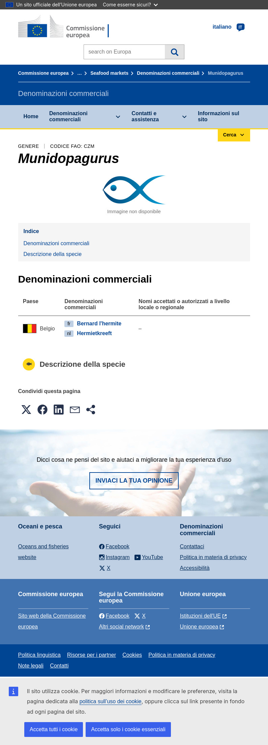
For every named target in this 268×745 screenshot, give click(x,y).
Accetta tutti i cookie (54, 729)
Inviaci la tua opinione (134, 480)
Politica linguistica (39, 655)
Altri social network (121, 626)
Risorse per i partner (91, 655)
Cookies (132, 655)
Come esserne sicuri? (130, 4)
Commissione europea (43, 73)
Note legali (31, 666)
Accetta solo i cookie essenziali (128, 729)
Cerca (174, 52)
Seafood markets (109, 73)
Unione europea (199, 626)
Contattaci (192, 546)
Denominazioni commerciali (168, 73)
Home (31, 116)
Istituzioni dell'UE (200, 616)
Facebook (114, 616)
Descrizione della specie (53, 254)
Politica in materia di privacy (213, 557)
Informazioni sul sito (218, 116)
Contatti (59, 666)
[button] (26, 409)
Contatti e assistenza (145, 116)
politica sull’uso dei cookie (111, 701)
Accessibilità (195, 568)
